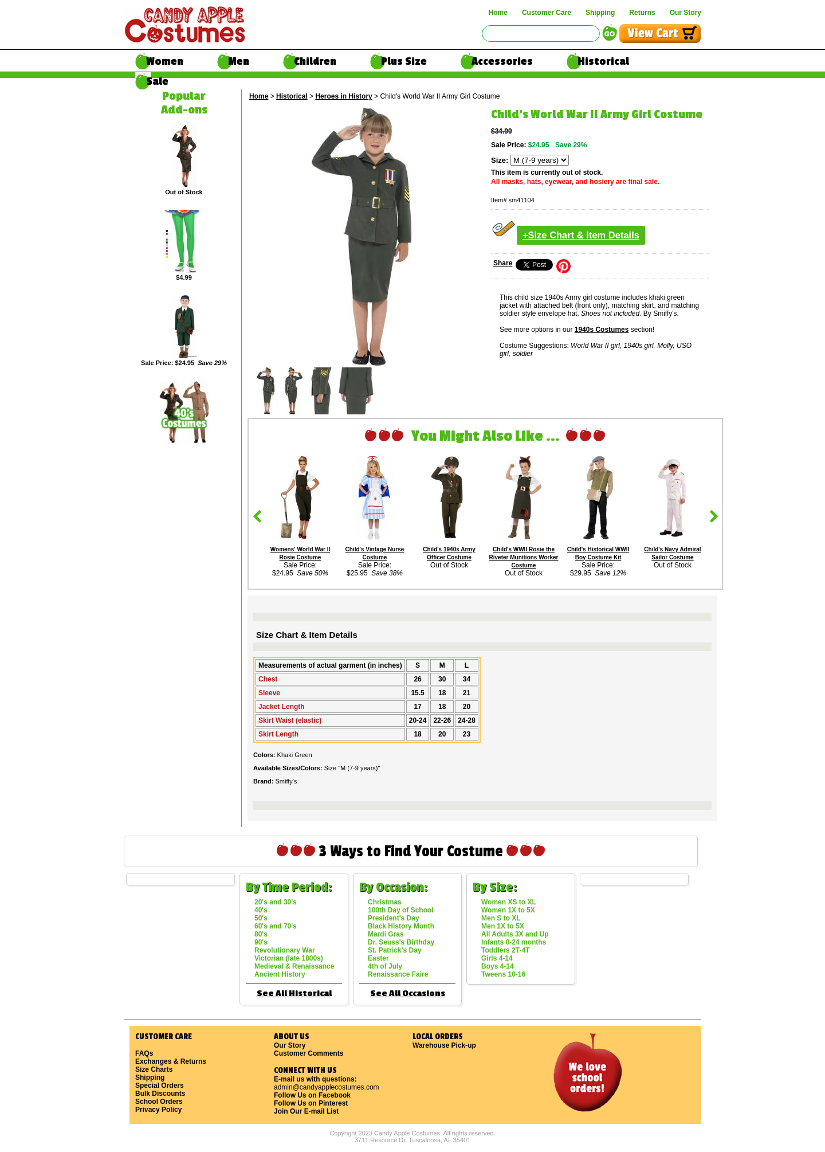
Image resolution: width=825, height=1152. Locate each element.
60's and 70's (275, 926)
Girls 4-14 (497, 958)
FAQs (144, 1053)
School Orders (159, 1102)
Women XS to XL (508, 902)
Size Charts (153, 1069)
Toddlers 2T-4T (505, 950)
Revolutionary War (284, 950)
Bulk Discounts (160, 1094)
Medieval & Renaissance (294, 966)
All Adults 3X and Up (515, 934)
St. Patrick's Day (395, 950)
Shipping (600, 13)
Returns (642, 13)
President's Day (393, 918)
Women (164, 61)
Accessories (502, 61)
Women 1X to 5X (508, 910)
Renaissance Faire (398, 974)
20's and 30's (275, 902)
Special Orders (159, 1086)
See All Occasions (407, 993)
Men (238, 61)
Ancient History (279, 974)
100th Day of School (401, 910)
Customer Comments (308, 1053)
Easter (378, 958)
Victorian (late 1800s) (288, 958)
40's (261, 910)
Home (498, 13)
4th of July (385, 966)
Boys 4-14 (497, 966)
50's (261, 918)
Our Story (685, 13)
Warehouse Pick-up (444, 1045)
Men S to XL (501, 918)
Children (315, 61)
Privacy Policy (158, 1110)
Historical (603, 61)
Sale (157, 81)
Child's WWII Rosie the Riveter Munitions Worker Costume (524, 557)
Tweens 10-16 (503, 974)
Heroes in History (343, 96)
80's (261, 934)
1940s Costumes (602, 330)
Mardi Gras (386, 934)
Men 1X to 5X (502, 926)
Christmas (385, 902)
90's (261, 942)
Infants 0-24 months (513, 942)
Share (502, 263)
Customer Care (546, 13)
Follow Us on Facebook (312, 1095)
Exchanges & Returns (170, 1061)
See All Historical (294, 993)
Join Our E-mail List (306, 1111)
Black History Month (401, 926)
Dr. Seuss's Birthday (401, 942)
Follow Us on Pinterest (311, 1103)
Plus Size (404, 61)
